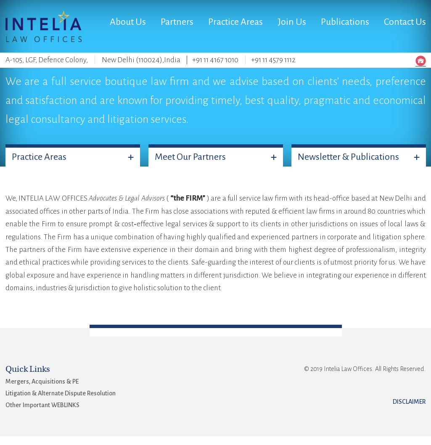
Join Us (292, 22)
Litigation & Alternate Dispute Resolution (60, 393)
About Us (128, 22)
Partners (177, 22)
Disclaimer (409, 401)
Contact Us (405, 22)
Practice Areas (235, 22)
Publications (345, 22)
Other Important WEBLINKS (42, 405)
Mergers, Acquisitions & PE (42, 381)
